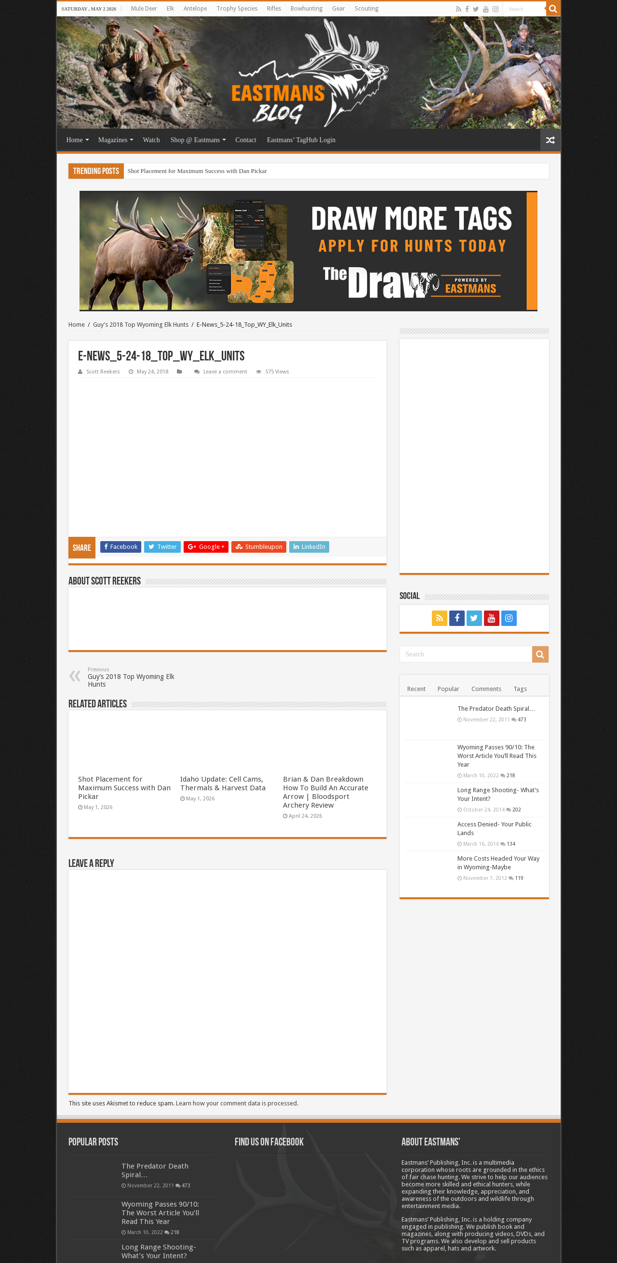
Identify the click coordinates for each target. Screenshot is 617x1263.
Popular (448, 688)
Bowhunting (306, 8)
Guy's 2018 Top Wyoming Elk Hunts (140, 324)
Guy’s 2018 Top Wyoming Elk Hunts (137, 613)
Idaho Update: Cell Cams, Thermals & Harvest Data (223, 719)
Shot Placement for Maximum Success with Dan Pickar (197, 170)
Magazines (113, 140)
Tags (520, 688)
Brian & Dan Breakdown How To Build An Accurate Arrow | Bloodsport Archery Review (325, 728)
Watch (151, 140)
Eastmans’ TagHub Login (301, 140)
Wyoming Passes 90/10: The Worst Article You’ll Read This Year (497, 756)
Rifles (274, 8)
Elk (170, 8)
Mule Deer (144, 8)
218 (511, 775)
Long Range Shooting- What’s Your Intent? (158, 1187)
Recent (416, 688)
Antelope (195, 8)
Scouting (366, 8)
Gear (338, 8)
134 (511, 844)
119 (519, 878)
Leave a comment (225, 372)
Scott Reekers (103, 372)
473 (522, 719)
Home (75, 140)
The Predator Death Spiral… (496, 708)
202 (516, 809)
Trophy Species (236, 8)
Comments (486, 688)
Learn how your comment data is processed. (237, 1039)
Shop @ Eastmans (195, 140)
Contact (245, 140)
